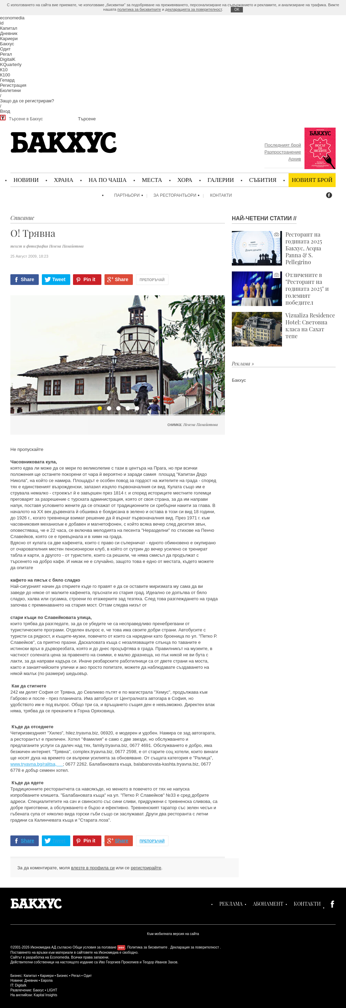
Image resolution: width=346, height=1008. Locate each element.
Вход (5, 111)
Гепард (7, 80)
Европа (47, 980)
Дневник (8, 33)
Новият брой (312, 179)
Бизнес (62, 976)
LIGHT (52, 990)
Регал (6, 54)
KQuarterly (10, 64)
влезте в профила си (93, 867)
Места (152, 179)
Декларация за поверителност (194, 947)
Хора (184, 179)
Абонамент (268, 903)
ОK (236, 9)
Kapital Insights (45, 995)
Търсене (86, 118)
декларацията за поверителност (193, 9)
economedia (12, 17)
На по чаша (108, 179)
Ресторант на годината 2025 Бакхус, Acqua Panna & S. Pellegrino (277, 248)
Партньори (127, 195)
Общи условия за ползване (95, 947)
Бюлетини (10, 90)
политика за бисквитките (139, 9)
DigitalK (8, 59)
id (1, 23)
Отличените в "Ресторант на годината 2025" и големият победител (280, 288)
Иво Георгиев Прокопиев (118, 962)
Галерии (221, 179)
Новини (26, 179)
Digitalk (20, 985)
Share (27, 279)
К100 (5, 74)
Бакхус (7, 43)
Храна (63, 179)
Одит (5, 49)
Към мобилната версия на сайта (173, 934)
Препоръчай (152, 280)
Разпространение (282, 152)
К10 (4, 69)
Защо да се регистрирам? (27, 100)
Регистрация (13, 85)
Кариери (9, 38)
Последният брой (283, 145)
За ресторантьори (175, 195)
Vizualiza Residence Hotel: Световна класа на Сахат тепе (283, 329)
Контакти (221, 195)
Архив (295, 158)
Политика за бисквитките (147, 947)
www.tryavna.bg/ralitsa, (36, 764)
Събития (262, 179)
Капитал (8, 28)
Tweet (59, 279)
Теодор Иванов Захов (160, 962)
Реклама (231, 903)
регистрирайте (146, 867)
